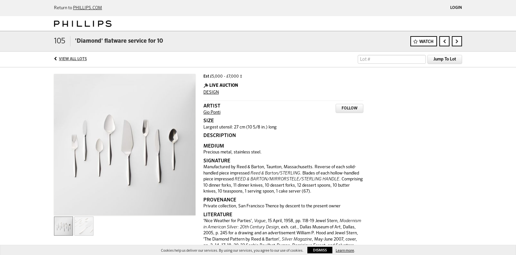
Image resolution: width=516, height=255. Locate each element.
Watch (426, 42)
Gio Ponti (211, 112)
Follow (349, 108)
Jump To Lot (444, 59)
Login (456, 8)
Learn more (345, 250)
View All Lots (73, 59)
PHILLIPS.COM (87, 8)
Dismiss (320, 250)
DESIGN (211, 92)
